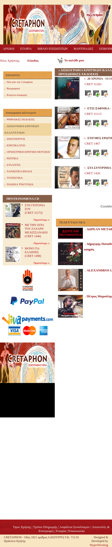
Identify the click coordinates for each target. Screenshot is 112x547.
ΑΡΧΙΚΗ (8, 48)
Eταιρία (61, 531)
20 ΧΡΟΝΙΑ (95, 78)
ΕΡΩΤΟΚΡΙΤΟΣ (14, 139)
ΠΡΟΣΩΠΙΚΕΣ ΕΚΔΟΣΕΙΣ (78, 74)
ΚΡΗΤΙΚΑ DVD (14, 146)
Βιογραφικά (12, 89)
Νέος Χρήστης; (10, 60)
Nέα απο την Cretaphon (18, 82)
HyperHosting (99, 545)
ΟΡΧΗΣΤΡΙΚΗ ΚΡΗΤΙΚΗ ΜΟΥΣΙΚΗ (27, 152)
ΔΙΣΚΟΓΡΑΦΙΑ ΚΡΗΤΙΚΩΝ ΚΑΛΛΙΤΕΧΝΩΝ (21, 128)
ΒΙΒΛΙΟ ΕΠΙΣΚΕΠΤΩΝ (53, 48)
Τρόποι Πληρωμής (45, 527)
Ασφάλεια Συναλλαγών (74, 527)
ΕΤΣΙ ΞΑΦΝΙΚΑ (98, 108)
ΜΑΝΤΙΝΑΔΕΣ (83, 48)
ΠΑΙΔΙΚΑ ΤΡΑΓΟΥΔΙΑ (18, 185)
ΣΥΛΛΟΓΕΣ (12, 165)
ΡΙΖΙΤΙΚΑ (11, 159)
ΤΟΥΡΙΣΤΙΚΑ (13, 178)
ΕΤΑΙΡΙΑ (26, 48)
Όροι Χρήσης (22, 527)
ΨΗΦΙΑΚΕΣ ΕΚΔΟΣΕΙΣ (19, 120)
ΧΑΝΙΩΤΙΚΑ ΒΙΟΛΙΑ (18, 172)
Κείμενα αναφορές (15, 95)
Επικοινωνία (76, 531)
